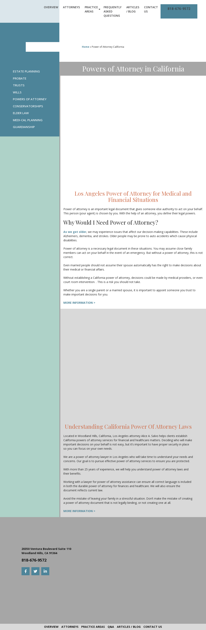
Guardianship (24, 127)
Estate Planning (26, 71)
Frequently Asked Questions (113, 11)
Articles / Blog (132, 9)
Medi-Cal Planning (27, 120)
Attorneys (71, 7)
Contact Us (151, 9)
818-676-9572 (179, 8)
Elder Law (21, 113)
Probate (19, 78)
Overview (51, 7)
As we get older (74, 232)
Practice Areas (91, 9)
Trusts (19, 85)
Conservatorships (28, 106)
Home (85, 47)
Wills (17, 92)
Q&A (111, 627)
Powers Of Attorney (29, 99)
